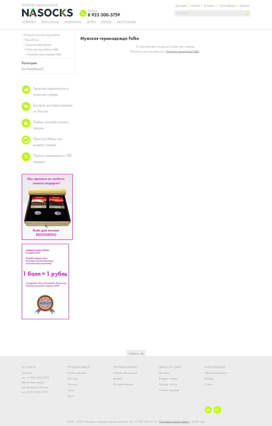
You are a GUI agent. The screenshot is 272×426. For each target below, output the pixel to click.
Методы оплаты (168, 384)
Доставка (181, 6)
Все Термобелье (33, 68)
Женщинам (50, 22)
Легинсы (72, 384)
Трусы (70, 396)
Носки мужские (76, 373)
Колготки (72, 379)
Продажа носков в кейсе (174, 422)
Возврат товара (168, 379)
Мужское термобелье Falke (182, 51)
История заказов (123, 384)
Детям (91, 22)
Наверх (134, 353)
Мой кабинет (228, 6)
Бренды (106, 22)
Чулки (70, 390)
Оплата (195, 6)
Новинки (29, 22)
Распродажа (126, 22)
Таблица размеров (216, 373)
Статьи (209, 384)
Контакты (209, 6)
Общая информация (125, 373)
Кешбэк (117, 379)
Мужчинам (72, 22)
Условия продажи (169, 390)
